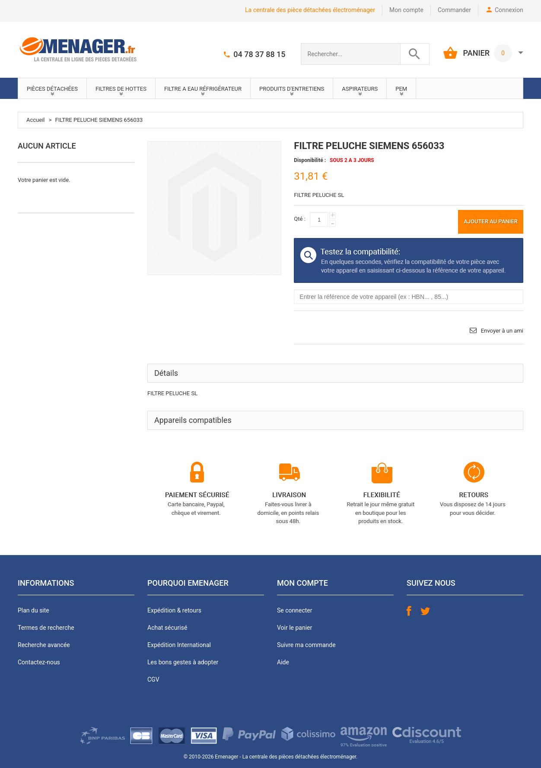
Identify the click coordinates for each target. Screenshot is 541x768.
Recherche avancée (44, 644)
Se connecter (294, 610)
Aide (283, 662)
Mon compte (406, 9)
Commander (454, 9)
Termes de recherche (46, 627)
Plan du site (33, 610)
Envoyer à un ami (502, 330)
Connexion (509, 9)
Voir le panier (294, 627)
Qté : (299, 219)
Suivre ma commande (306, 644)
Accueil (35, 120)
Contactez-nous (39, 662)
